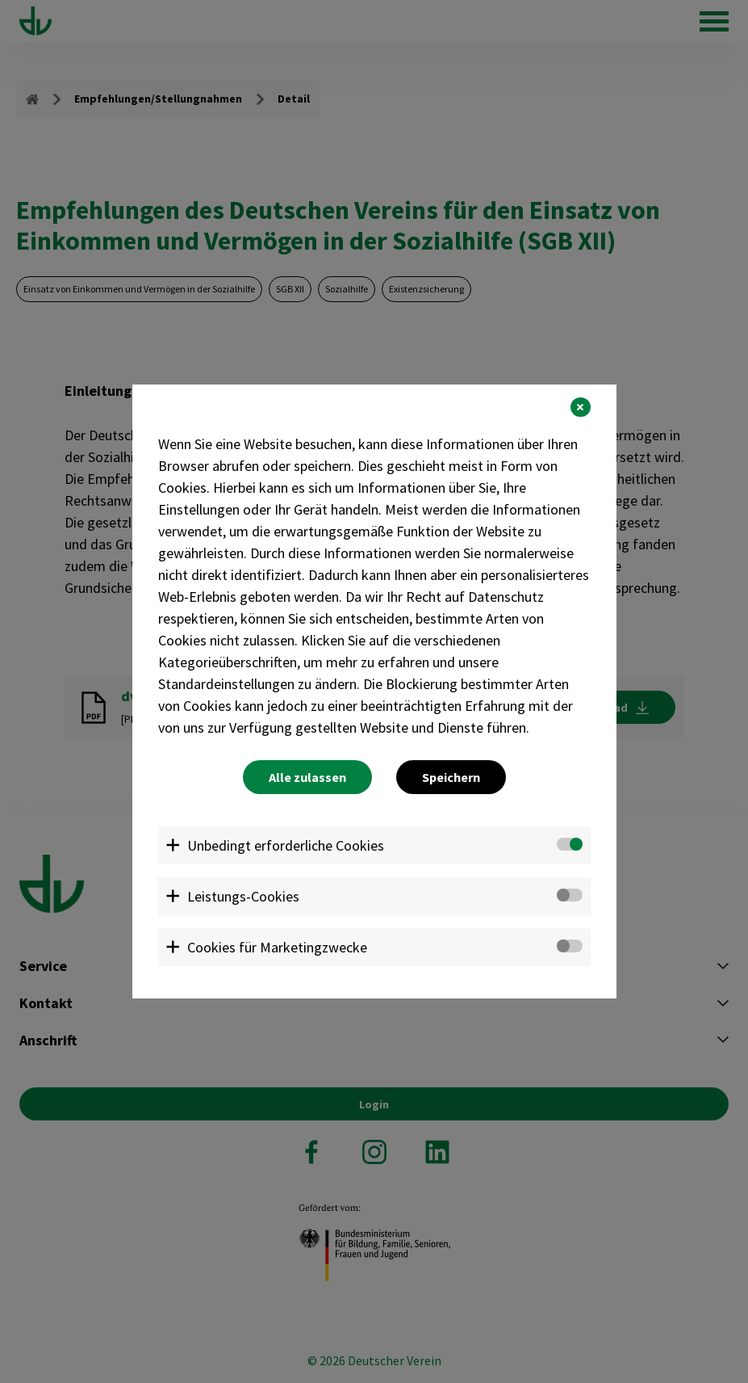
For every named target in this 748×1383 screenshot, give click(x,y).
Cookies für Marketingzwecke (277, 947)
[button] (580, 407)
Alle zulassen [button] (307, 777)
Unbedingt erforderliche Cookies (285, 845)
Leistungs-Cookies (243, 896)
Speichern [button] (451, 777)
